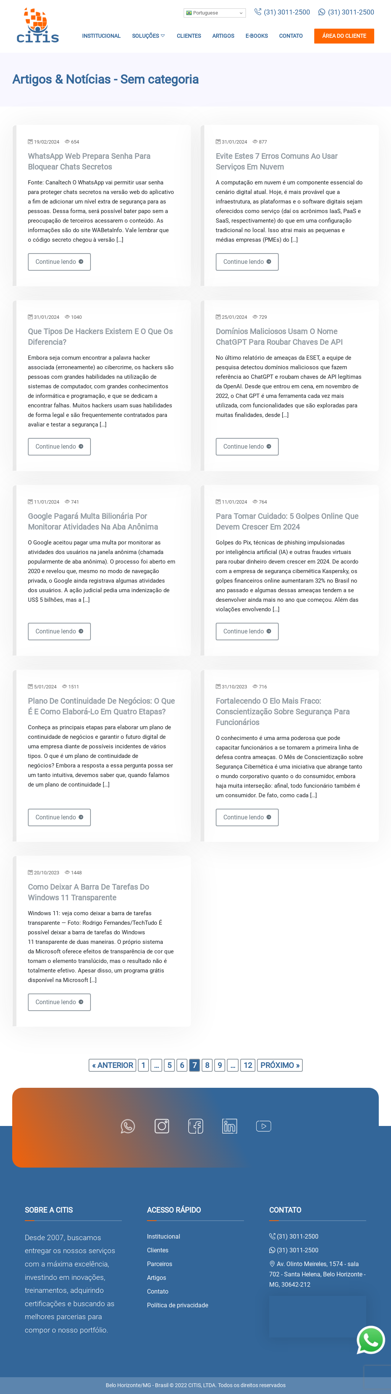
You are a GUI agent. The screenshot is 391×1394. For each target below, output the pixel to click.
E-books (257, 36)
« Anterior (112, 1065)
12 (248, 1065)
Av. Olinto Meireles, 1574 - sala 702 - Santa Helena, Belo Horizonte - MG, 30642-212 (317, 1274)
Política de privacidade (177, 1305)
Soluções (148, 36)
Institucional (101, 36)
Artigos (223, 36)
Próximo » (279, 1065)
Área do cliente (344, 36)
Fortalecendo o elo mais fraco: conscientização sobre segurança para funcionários (283, 711)
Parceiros (159, 1264)
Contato (291, 36)
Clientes (189, 36)
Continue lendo (59, 261)
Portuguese (202, 13)
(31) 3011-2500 (282, 12)
